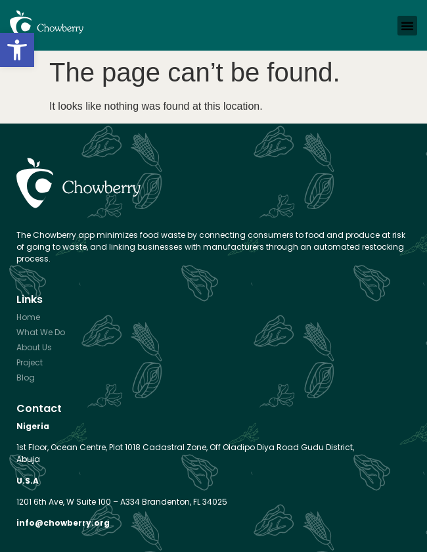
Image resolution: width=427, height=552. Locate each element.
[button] (17, 50)
